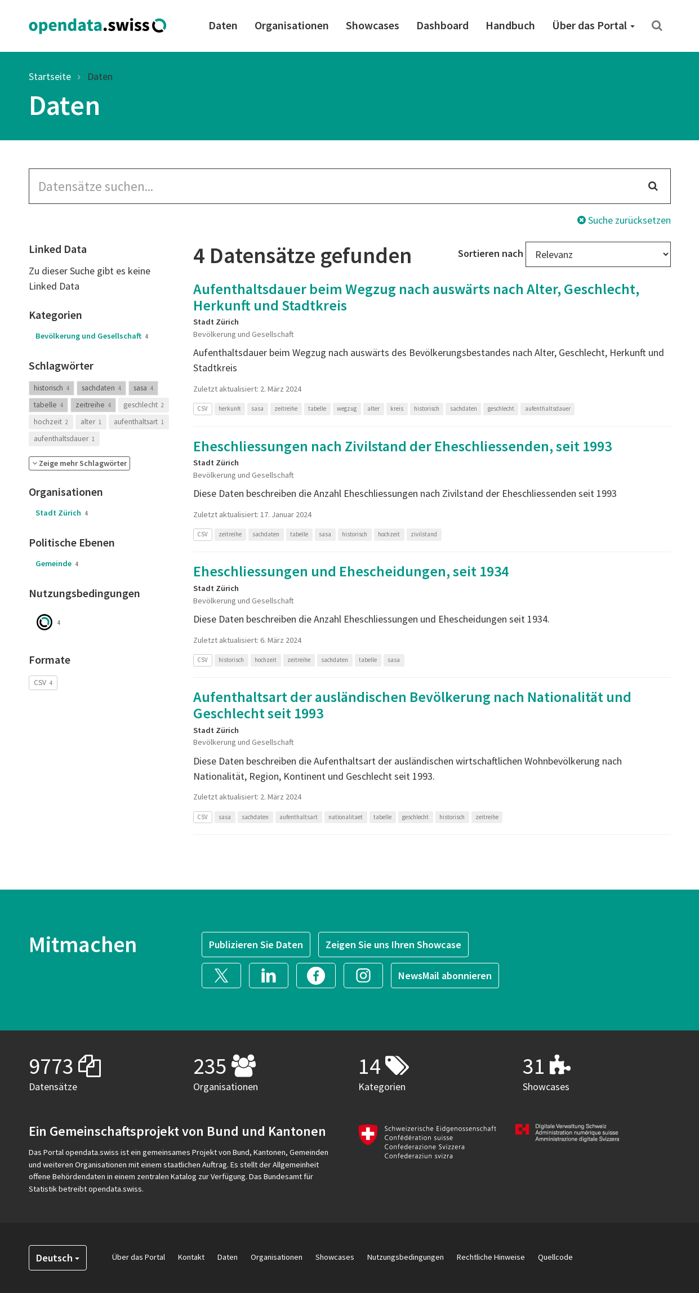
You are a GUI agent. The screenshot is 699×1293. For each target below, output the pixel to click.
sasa (143, 388)
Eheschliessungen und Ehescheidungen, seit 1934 (351, 571)
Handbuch (510, 25)
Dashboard (442, 25)
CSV (43, 682)
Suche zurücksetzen (624, 220)
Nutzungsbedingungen (405, 1257)
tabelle (48, 405)
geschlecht (143, 405)
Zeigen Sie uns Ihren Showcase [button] (393, 944)
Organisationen (292, 25)
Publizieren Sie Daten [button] (256, 944)
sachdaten (101, 388)
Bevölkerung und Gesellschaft (91, 336)
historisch (51, 388)
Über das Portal (593, 25)
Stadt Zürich (61, 513)
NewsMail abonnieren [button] (445, 975)
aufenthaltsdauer (64, 438)
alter (91, 421)
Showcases (372, 25)
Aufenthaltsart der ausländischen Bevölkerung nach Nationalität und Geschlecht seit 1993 (412, 704)
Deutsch (57, 1257)
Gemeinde (56, 563)
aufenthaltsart (139, 421)
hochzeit (51, 421)
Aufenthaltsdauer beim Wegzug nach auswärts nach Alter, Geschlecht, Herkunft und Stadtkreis (416, 296)
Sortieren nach (490, 253)
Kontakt (191, 1257)
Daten (223, 25)
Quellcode (555, 1257)
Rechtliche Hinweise (491, 1257)
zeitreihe (93, 405)
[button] (79, 463)
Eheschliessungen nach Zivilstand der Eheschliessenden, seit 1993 (402, 446)
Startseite (50, 76)
